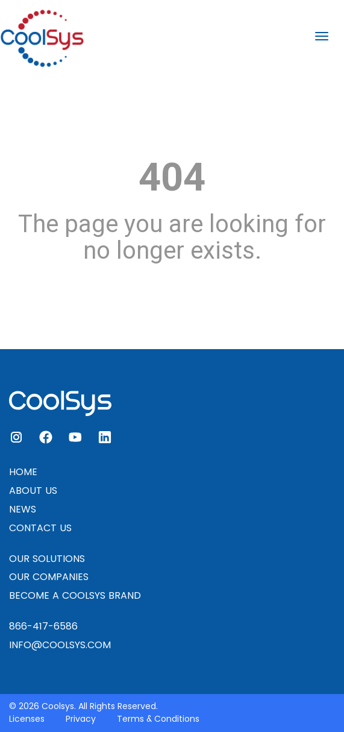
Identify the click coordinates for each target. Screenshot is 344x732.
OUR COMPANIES (49, 577)
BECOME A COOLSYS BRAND (75, 595)
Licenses (27, 719)
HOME (23, 472)
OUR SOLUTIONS (47, 559)
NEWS (22, 509)
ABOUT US (33, 490)
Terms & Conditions (158, 719)
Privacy (81, 719)
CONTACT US (40, 528)
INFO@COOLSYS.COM (60, 645)
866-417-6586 (43, 626)
